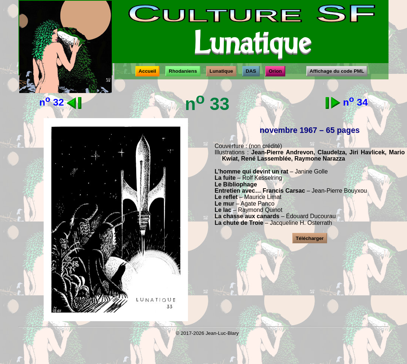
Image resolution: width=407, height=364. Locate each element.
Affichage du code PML (337, 71)
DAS (251, 71)
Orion (275, 71)
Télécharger (309, 238)
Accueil (147, 71)
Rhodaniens (183, 71)
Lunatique (221, 71)
